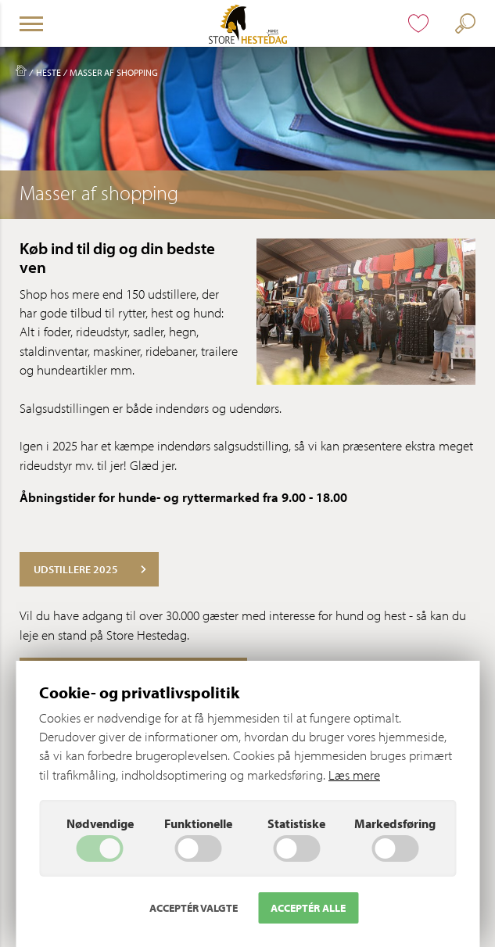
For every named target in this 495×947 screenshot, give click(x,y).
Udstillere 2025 (90, 569)
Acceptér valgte (193, 908)
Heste (48, 72)
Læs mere (354, 774)
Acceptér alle (308, 908)
